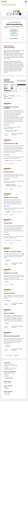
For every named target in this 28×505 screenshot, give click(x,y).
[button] (11, 95)
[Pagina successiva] (16, 355)
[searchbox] (22, 96)
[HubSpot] (4, 1)
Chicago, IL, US (14, 33)
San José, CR (14, 29)
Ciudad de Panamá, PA (14, 30)
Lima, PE (14, 32)
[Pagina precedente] (6, 355)
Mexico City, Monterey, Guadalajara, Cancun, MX (14, 27)
